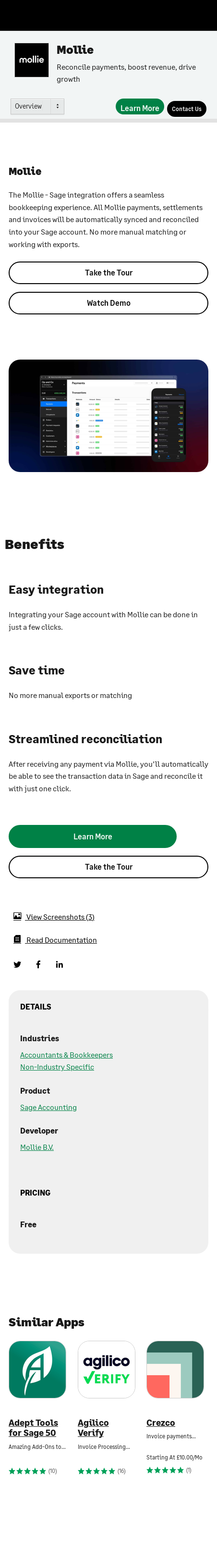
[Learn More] (140, 106)
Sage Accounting (48, 1106)
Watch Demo (109, 302)
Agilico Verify (93, 1428)
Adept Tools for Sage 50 (33, 1428)
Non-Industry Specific (57, 1066)
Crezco (160, 1423)
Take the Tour (109, 272)
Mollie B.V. (37, 1146)
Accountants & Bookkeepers (66, 1054)
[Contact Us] (186, 109)
